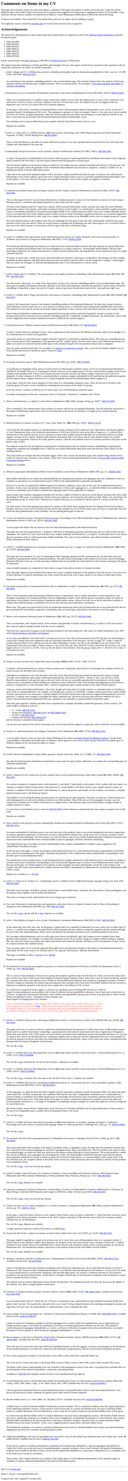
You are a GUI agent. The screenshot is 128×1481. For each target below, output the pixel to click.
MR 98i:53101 (106, 1233)
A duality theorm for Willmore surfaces (91, 738)
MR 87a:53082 (108, 401)
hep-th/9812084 (13, 1294)
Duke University (60, 60)
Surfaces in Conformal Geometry (69, 348)
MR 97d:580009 (28, 1071)
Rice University (31, 60)
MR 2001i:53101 (111, 1259)
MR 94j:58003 (108, 920)
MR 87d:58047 (83, 362)
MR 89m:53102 (98, 731)
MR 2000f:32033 (109, 1314)
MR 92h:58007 (12, 883)
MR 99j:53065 (55, 809)
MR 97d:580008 (26, 1055)
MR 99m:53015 (40, 713)
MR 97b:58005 (118, 1124)
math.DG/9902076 (28, 1316)
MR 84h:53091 (104, 151)
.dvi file (35, 874)
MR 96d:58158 (48, 1085)
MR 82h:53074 (29, 74)
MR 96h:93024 (104, 1176)
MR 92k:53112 (12, 825)
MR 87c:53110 (94, 423)
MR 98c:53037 (99, 1192)
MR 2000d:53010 (58, 713)
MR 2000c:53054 (92, 1292)
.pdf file (52, 955)
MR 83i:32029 (117, 93)
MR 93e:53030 (57, 906)
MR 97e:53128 (28, 1208)
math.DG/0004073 (98, 1383)
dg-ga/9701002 (35, 1261)
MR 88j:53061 (115, 472)
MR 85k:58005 (50, 135)
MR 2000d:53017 (39, 717)
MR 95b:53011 (28, 710)
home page (16, 1469)
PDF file (22, 1374)
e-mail (90, 19)
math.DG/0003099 (94, 1399)
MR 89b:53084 (84, 616)
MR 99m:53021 (28, 715)
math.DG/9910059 (49, 1339)
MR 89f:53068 (51, 520)
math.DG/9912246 (50, 1439)
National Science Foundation (101, 35)
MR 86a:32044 (74, 239)
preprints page (37, 24)
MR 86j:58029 (90, 325)
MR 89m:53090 (103, 754)
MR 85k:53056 (17, 276)
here (60, 350)
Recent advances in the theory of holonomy (30, 633)
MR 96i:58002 (28, 969)
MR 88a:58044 (23, 549)
